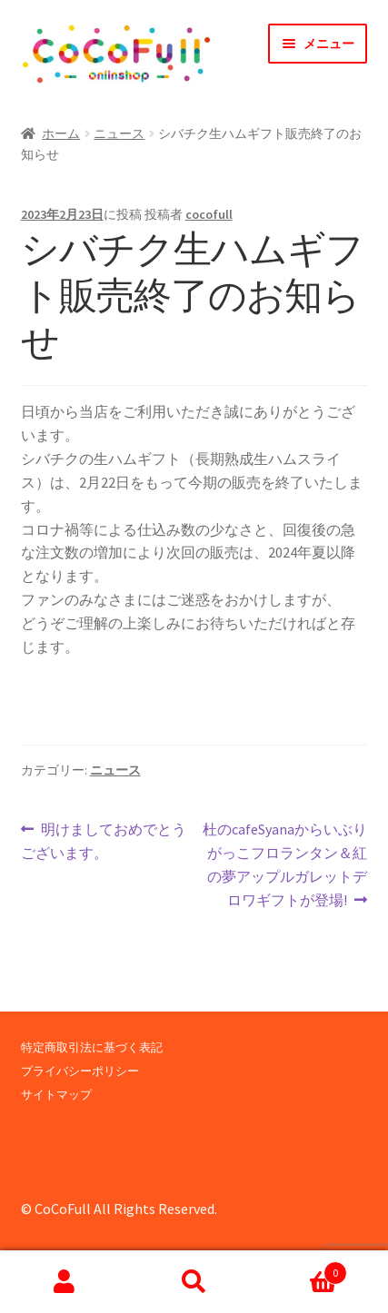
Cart (303, 1269)
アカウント (64, 1282)
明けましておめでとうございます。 (104, 841)
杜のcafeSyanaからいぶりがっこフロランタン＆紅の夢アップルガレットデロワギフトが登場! (284, 863)
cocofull (209, 214)
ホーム (61, 133)
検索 (193, 1282)
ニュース (119, 133)
